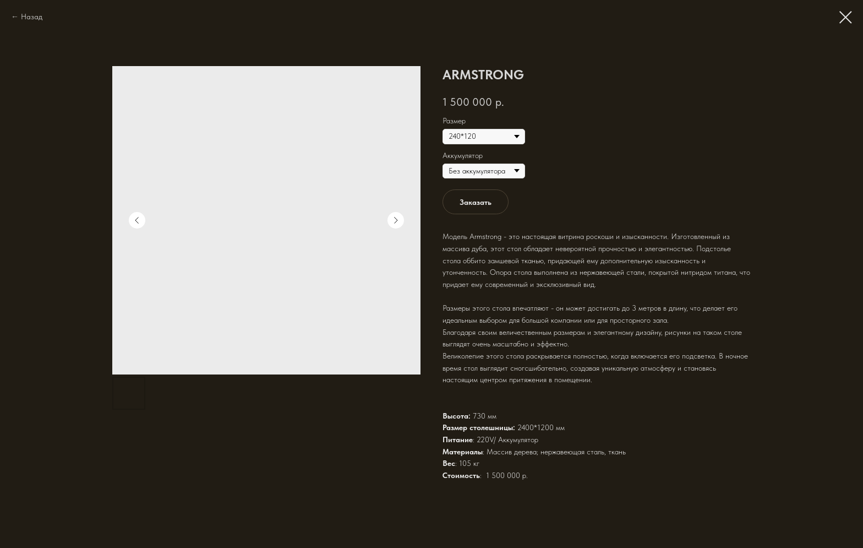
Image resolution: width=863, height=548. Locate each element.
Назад (31, 16)
